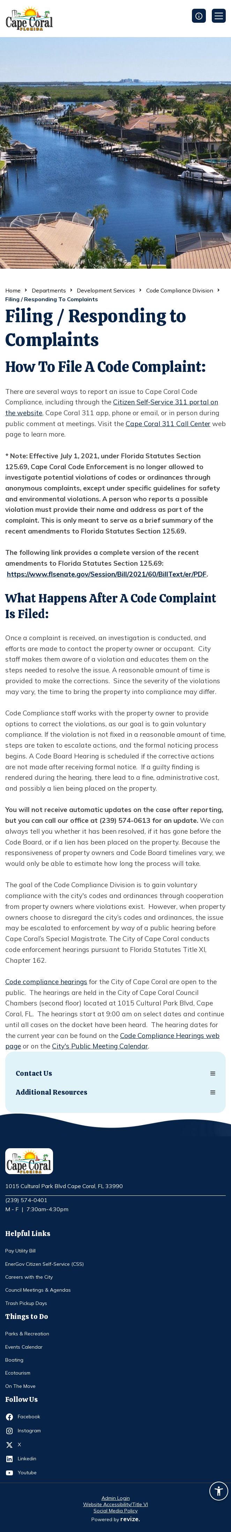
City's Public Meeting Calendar (100, 1046)
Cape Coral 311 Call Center (168, 423)
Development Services (106, 290)
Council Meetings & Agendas (38, 1290)
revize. (130, 1519)
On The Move (20, 1386)
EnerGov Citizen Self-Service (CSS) (44, 1264)
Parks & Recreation (27, 1333)
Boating (14, 1360)
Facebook (30, 1417)
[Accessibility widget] (219, 1492)
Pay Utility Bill (20, 1251)
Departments (49, 290)
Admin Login (116, 1498)
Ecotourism (17, 1373)
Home (13, 290)
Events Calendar (24, 1347)
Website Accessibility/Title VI (115, 1504)
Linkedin (30, 1459)
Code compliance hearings (46, 981)
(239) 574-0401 (26, 1199)
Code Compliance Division (179, 290)
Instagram (30, 1431)
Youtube (30, 1473)
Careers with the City (29, 1277)
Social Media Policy (115, 1511)
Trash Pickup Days (26, 1303)
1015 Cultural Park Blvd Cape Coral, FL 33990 (64, 1186)
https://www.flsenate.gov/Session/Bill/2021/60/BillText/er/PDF (107, 574)
